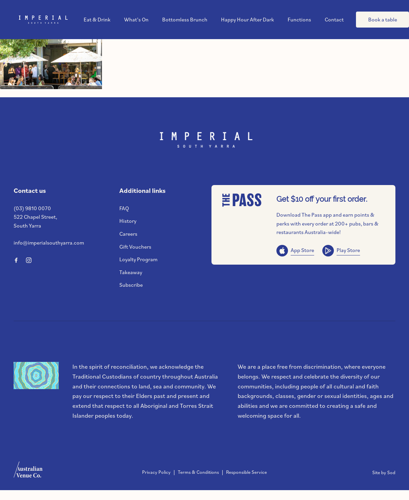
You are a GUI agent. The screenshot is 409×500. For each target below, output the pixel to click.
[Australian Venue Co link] (28, 472)
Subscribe (131, 284)
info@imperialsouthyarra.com (49, 242)
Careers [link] (128, 233)
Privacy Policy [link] (156, 472)
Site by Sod (383, 472)
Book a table (382, 19)
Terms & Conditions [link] (198, 472)
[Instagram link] (28, 260)
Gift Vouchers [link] (135, 246)
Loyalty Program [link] (138, 259)
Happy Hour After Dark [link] (247, 19)
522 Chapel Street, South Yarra (35, 221)
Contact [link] (334, 19)
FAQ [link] (124, 208)
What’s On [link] (136, 19)
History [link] (127, 220)
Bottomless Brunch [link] (184, 19)
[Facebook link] (16, 260)
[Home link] (42, 20)
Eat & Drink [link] (97, 19)
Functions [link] (299, 19)
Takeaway (130, 272)
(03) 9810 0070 (32, 208)
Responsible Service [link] (246, 472)
